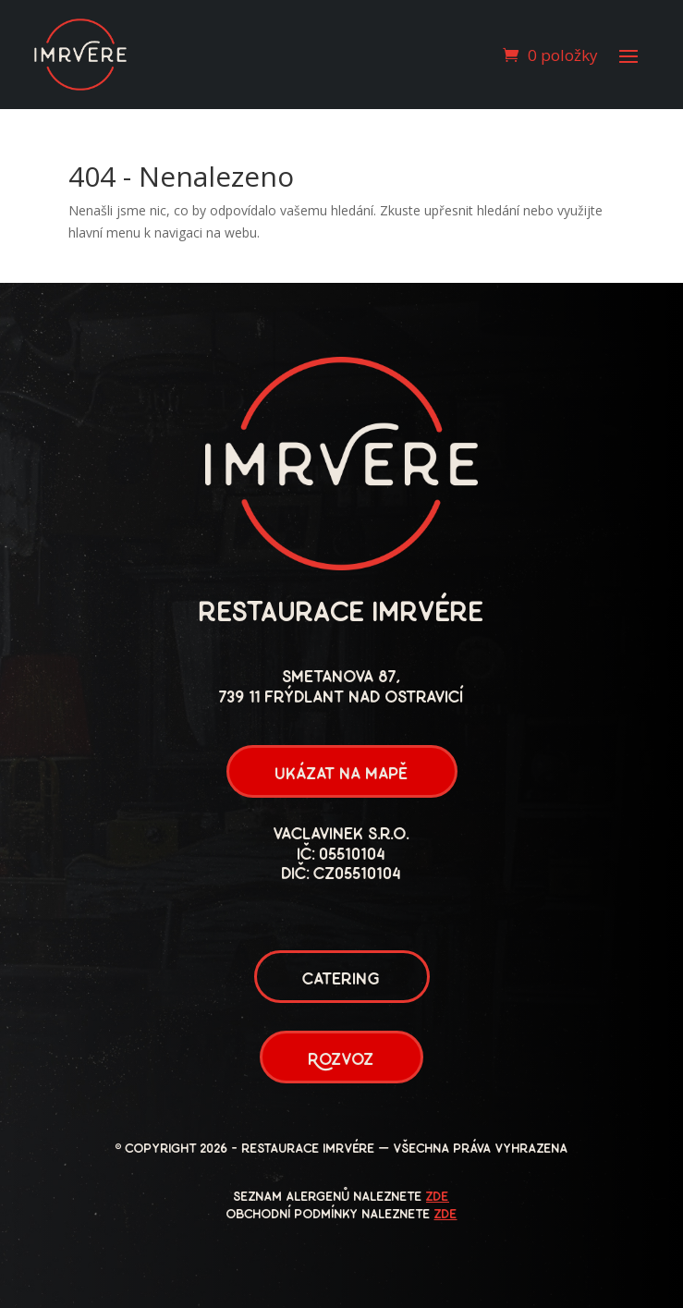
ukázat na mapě (342, 775)
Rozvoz (341, 1061)
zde (437, 1198)
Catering (342, 980)
